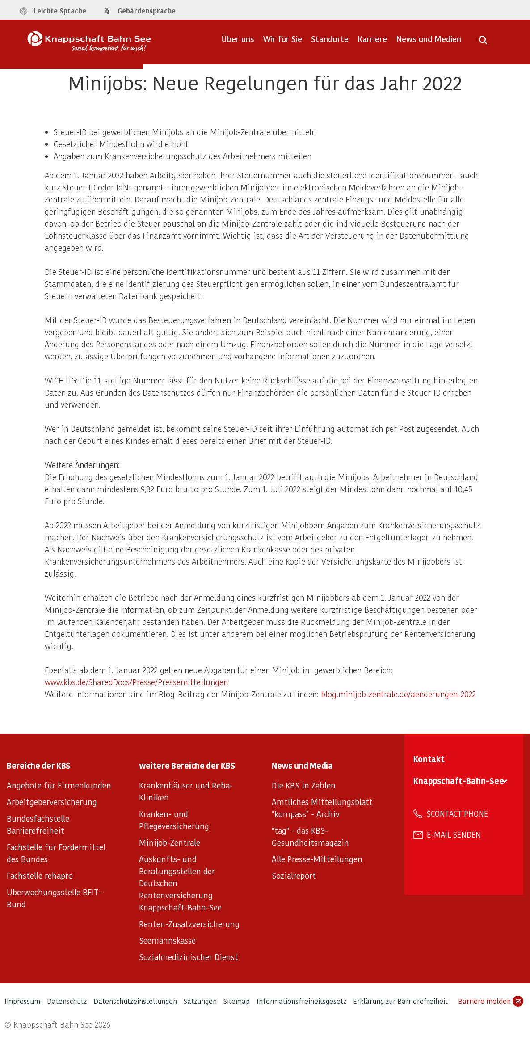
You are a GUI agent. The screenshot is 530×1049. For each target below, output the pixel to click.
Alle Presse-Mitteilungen (317, 859)
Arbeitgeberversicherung (52, 801)
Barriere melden (490, 1001)
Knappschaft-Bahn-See (458, 780)
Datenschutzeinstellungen (135, 1001)
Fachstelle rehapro (40, 875)
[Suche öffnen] (483, 43)
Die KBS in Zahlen (304, 785)
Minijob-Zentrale (169, 842)
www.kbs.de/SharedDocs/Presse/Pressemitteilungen (136, 682)
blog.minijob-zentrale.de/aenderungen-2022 (398, 694)
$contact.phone (457, 813)
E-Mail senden (454, 834)
